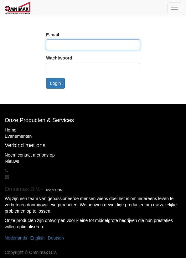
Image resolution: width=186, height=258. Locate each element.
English (37, 237)
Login (55, 83)
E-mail (52, 34)
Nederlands (16, 237)
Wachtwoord (59, 57)
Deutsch (56, 237)
